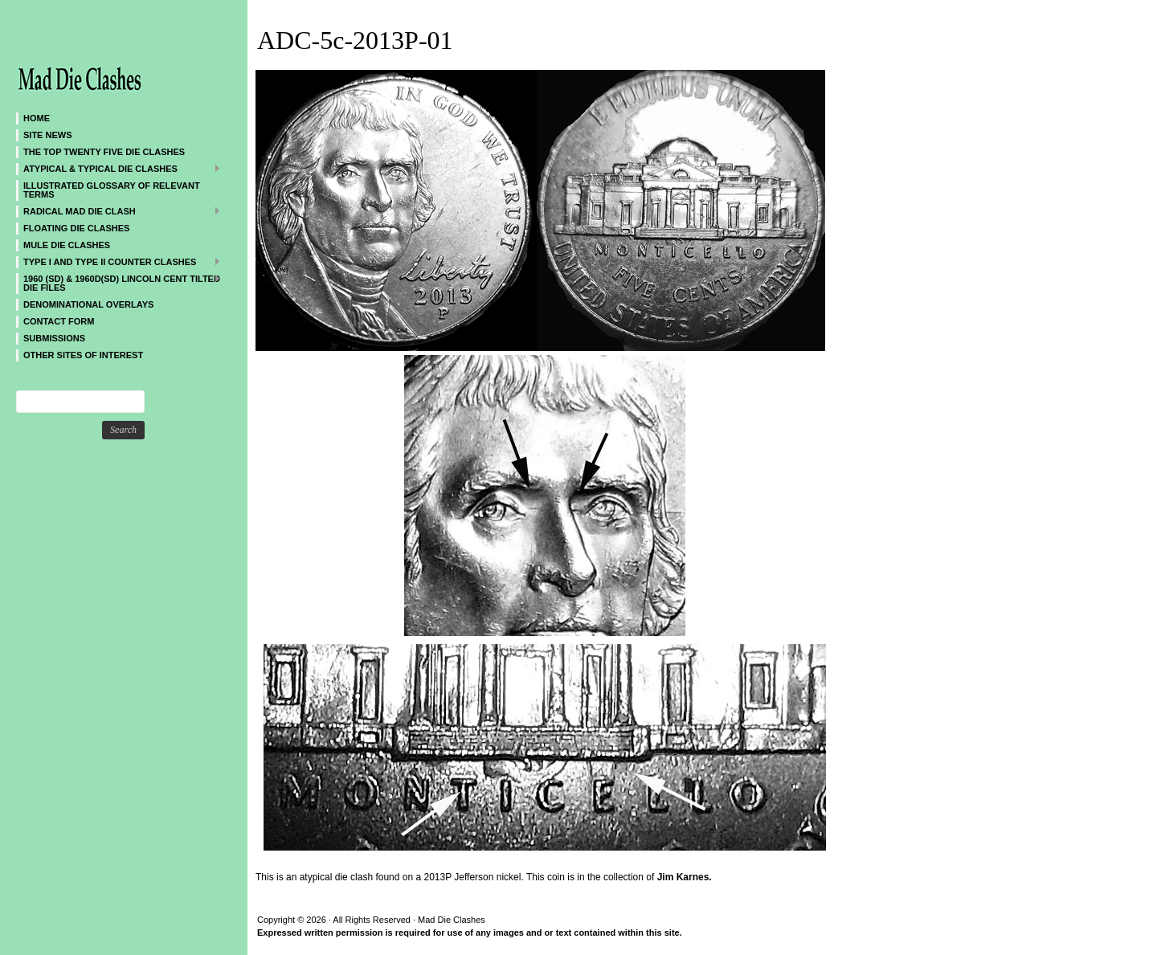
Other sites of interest (83, 355)
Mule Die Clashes (66, 245)
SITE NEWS (47, 135)
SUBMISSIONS (54, 338)
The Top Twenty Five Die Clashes (104, 152)
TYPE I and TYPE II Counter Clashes (118, 261)
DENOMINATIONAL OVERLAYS (88, 304)
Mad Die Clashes (112, 56)
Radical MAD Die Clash (118, 211)
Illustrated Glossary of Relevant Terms (111, 190)
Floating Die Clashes (76, 228)
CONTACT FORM (58, 321)
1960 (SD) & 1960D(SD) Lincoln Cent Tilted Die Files (118, 282)
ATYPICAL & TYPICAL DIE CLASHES (118, 168)
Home (36, 118)
